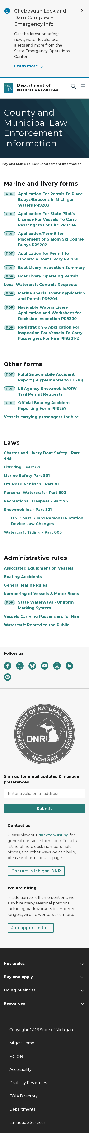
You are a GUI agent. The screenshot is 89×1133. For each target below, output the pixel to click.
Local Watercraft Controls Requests (40, 284)
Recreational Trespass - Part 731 (37, 501)
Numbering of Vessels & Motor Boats (41, 594)
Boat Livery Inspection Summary (51, 267)
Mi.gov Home (21, 1043)
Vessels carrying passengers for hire (41, 417)
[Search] (73, 86)
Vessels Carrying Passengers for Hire (42, 616)
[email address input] (44, 793)
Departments (22, 1109)
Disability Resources (28, 1083)
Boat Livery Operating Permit (48, 276)
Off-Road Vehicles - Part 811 (32, 484)
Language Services (27, 1122)
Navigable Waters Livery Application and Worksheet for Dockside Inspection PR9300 (49, 313)
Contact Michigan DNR (36, 871)
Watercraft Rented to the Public (36, 625)
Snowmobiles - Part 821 (28, 509)
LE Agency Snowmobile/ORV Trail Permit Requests (47, 391)
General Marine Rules (25, 585)
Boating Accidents (23, 577)
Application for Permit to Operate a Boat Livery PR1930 (48, 256)
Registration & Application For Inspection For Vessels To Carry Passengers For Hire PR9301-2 (50, 333)
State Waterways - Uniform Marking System (46, 605)
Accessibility (20, 1069)
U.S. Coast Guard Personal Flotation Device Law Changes (47, 521)
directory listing (53, 835)
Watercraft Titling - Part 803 (33, 532)
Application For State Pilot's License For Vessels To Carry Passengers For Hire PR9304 (47, 219)
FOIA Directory (23, 1096)
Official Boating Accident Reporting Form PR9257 (44, 406)
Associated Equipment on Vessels (38, 568)
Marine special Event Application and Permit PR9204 (51, 296)
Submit (44, 808)
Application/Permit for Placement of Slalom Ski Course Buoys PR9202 (51, 239)
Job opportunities (30, 927)
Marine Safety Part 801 (27, 475)
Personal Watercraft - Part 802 (35, 492)
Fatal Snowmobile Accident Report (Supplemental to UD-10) (50, 377)
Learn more (29, 66)
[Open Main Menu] (83, 86)
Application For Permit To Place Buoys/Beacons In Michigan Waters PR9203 (50, 200)
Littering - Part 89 (22, 467)
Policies (16, 1056)
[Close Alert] (82, 10)
